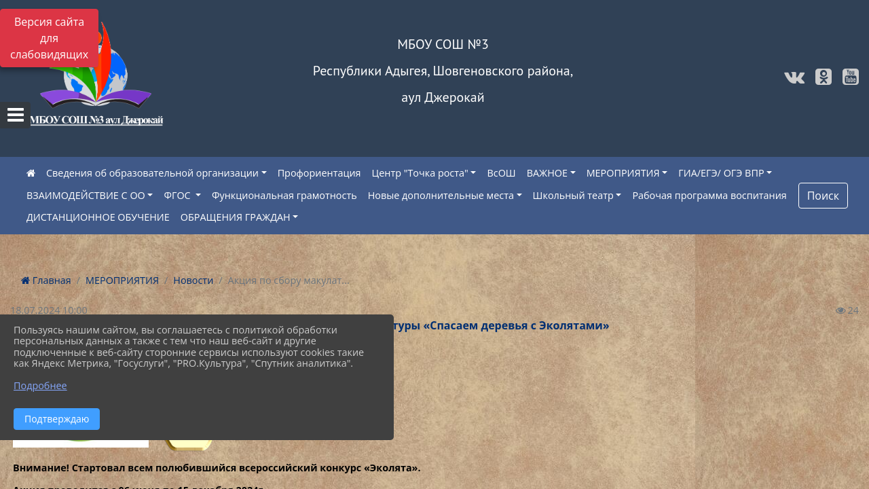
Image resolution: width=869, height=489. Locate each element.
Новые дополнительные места (441, 195)
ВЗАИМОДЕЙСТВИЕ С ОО (85, 195)
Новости (193, 280)
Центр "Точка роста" (420, 172)
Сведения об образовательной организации (152, 172)
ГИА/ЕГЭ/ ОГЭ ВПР (721, 172)
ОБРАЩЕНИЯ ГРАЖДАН (236, 217)
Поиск (823, 195)
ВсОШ (501, 172)
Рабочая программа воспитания (709, 195)
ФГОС (178, 195)
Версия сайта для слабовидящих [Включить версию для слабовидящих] (49, 38)
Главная (46, 280)
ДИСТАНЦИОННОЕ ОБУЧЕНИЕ (98, 217)
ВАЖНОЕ (547, 172)
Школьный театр (573, 195)
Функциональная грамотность (284, 195)
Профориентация (319, 172)
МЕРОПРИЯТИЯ (623, 172)
